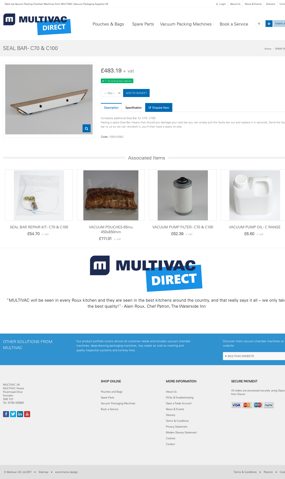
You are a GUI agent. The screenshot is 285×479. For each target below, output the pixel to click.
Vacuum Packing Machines (186, 24)
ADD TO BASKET (136, 93)
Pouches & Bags (108, 24)
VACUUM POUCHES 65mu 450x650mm (111, 229)
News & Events (253, 3)
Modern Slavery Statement (181, 432)
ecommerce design (66, 472)
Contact (170, 444)
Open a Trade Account (178, 403)
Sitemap (43, 472)
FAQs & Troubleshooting (179, 397)
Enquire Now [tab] (158, 107)
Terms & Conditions (177, 420)
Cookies (170, 438)
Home (268, 48)
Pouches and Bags (112, 391)
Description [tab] (111, 107)
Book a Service (234, 24)
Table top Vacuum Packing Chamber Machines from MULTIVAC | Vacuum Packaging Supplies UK (56, 3)
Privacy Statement (176, 426)
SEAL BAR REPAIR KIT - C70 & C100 (39, 227)
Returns (268, 472)
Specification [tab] (133, 107)
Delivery (270, 3)
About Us (235, 3)
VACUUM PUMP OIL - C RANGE (255, 227)
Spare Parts (143, 24)
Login (221, 3)
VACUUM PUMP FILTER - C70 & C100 (182, 227)
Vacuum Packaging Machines (118, 403)
